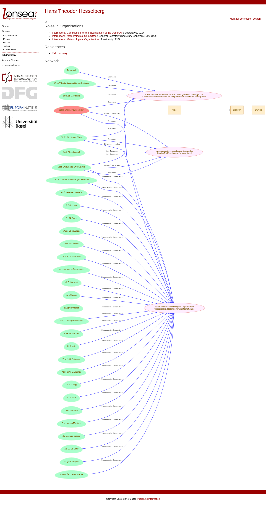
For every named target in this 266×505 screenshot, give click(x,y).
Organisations (10, 35)
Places (6, 42)
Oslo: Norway (59, 53)
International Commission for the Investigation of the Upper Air (87, 32)
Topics (6, 46)
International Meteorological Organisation (75, 39)
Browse (6, 31)
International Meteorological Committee (74, 36)
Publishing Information (148, 499)
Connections (9, 49)
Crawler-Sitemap (11, 65)
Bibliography (9, 55)
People (6, 39)
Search (6, 26)
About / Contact (11, 60)
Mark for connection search (245, 18)
